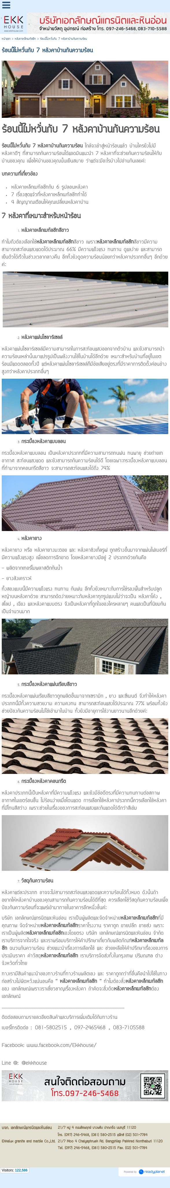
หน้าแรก (6, 39)
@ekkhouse (34, 1063)
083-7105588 (129, 1028)
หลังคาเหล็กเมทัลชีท (25, 39)
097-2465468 (90, 1028)
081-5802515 (51, 1028)
